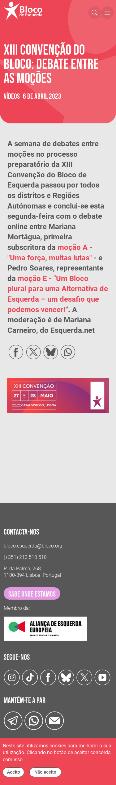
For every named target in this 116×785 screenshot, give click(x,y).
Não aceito (45, 772)
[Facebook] (48, 677)
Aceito (13, 772)
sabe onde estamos (32, 594)
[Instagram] (12, 677)
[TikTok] (30, 677)
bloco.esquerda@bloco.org (33, 546)
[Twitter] (66, 677)
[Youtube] (102, 677)
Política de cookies (45, 759)
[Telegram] (13, 720)
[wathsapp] (33, 720)
